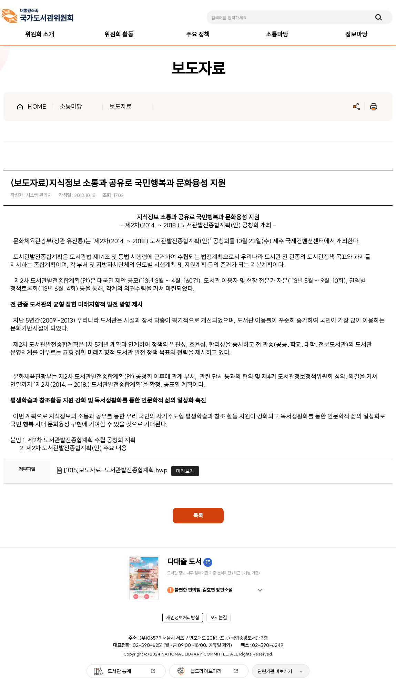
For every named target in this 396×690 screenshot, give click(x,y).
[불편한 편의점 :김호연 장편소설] (198, 578)
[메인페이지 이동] (37, 16)
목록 (198, 515)
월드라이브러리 (206, 671)
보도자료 (121, 106)
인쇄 (373, 107)
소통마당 (71, 106)
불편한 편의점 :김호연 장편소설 (199, 590)
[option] (198, 578)
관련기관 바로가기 (275, 671)
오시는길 (218, 617)
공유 (356, 107)
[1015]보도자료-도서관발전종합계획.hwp (115, 470)
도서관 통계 (119, 671)
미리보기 (185, 471)
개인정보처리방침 (182, 617)
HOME (37, 106)
